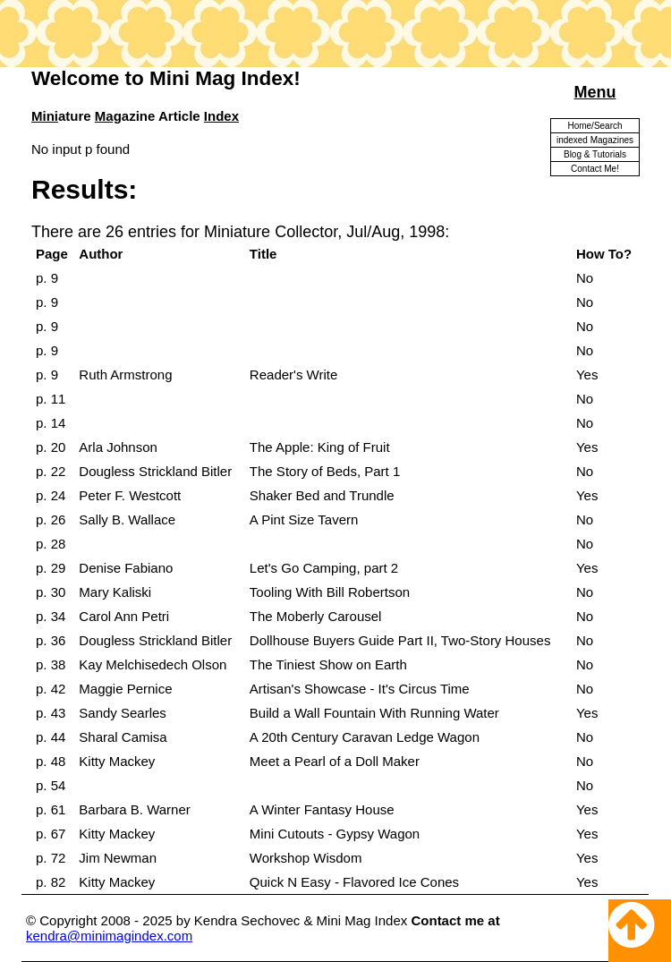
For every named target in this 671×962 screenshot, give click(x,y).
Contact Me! (595, 169)
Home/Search (594, 126)
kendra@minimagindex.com (109, 935)
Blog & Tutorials (595, 154)
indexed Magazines (594, 140)
